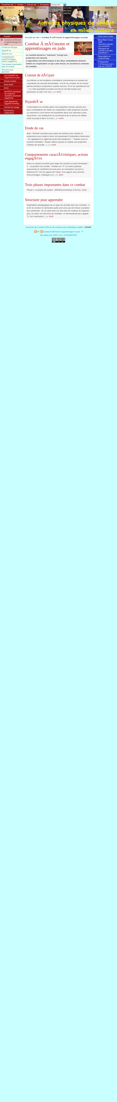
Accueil (5, 36)
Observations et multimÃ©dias (103, 57)
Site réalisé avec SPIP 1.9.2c (51, 235)
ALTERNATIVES (70, 235)
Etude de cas (34, 128)
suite (59, 92)
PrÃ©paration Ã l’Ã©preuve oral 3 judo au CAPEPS (104, 64)
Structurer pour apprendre (44, 200)
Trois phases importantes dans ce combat (55, 185)
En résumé (44, 5)
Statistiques (72, 227)
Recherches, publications (7, 111)
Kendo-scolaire (8, 81)
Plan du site (31, 5)
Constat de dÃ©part (39, 75)
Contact (20, 5)
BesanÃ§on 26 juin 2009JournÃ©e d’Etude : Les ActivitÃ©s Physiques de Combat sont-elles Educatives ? (104, 46)
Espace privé (61, 227)
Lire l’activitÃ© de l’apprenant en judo (10, 76)
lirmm (5, 88)
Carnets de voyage (10, 107)
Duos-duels (7, 84)
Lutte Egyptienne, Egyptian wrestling (10, 102)
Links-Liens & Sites (104, 36)
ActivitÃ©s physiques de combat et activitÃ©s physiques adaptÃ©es (11, 94)
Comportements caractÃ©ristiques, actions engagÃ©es (56, 156)
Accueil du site (32, 37)
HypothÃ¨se (34, 102)
